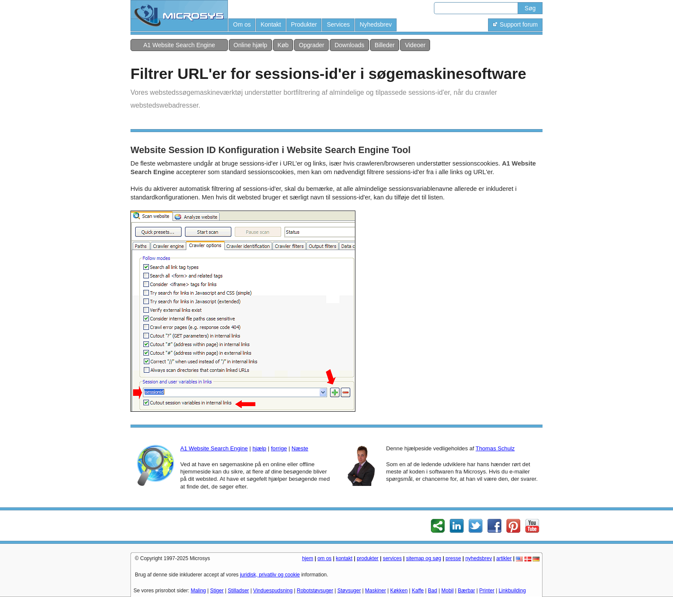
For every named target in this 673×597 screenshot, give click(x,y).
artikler (504, 558)
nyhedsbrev (478, 558)
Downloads (349, 45)
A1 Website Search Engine (179, 45)
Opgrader (311, 45)
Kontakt (271, 24)
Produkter (304, 24)
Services (338, 24)
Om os (242, 24)
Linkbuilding (512, 591)
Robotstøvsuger (315, 591)
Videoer (415, 45)
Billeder (385, 45)
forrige (279, 448)
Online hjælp (250, 45)
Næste (299, 448)
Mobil (447, 591)
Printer (486, 591)
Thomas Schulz (495, 448)
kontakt (344, 558)
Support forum (515, 24)
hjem (307, 558)
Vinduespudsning (273, 591)
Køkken (399, 591)
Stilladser (238, 591)
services (392, 558)
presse (453, 558)
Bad (432, 591)
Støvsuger (349, 591)
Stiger (217, 591)
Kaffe (418, 591)
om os (325, 558)
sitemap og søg (423, 558)
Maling (198, 591)
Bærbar (466, 591)
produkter (368, 558)
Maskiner (375, 591)
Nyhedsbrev (376, 24)
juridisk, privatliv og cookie (270, 575)
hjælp (259, 448)
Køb (283, 45)
